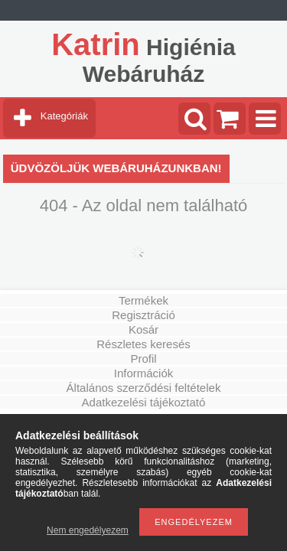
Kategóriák (64, 116)
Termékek (143, 300)
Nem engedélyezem (88, 530)
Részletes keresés (143, 343)
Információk (144, 373)
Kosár (143, 329)
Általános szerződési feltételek (144, 387)
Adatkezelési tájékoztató (144, 402)
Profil (143, 358)
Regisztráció (143, 314)
